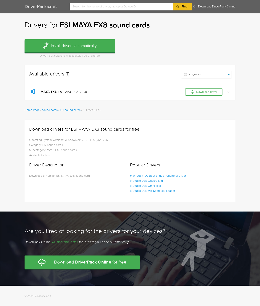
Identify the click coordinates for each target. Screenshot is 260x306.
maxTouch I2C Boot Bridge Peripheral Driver (158, 175)
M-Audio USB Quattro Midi (146, 180)
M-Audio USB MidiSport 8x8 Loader (152, 191)
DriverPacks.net (40, 7)
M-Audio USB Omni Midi (145, 185)
